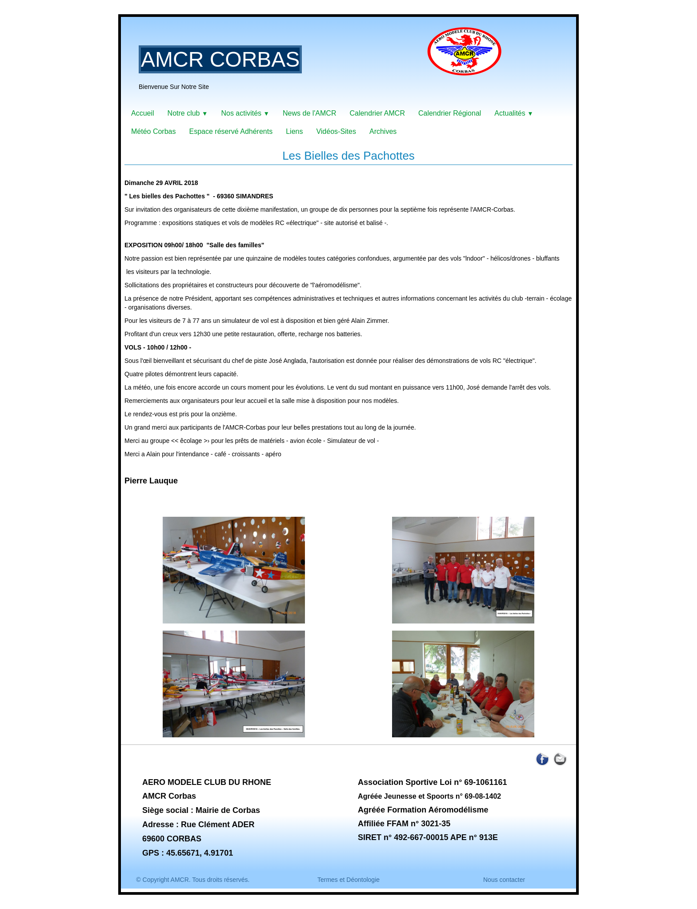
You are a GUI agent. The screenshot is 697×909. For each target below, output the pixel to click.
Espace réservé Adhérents (231, 131)
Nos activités (245, 113)
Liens (294, 131)
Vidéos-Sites (336, 131)
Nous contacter (504, 879)
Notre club (188, 113)
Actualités (513, 113)
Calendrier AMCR (377, 113)
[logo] (324, 64)
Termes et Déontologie (348, 879)
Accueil (142, 113)
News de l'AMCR (309, 113)
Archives (383, 131)
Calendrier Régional (449, 113)
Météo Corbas (153, 131)
